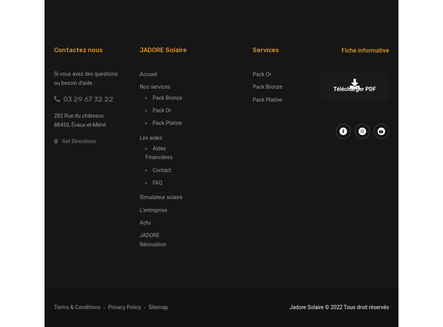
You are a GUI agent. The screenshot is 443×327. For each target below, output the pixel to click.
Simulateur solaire (161, 197)
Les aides (151, 138)
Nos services (155, 87)
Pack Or (162, 110)
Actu (145, 223)
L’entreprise (153, 210)
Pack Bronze (167, 98)
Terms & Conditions (77, 307)
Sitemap (158, 307)
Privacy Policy (124, 307)
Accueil (148, 74)
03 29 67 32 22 (83, 99)
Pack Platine (167, 123)
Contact (162, 170)
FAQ (157, 183)
